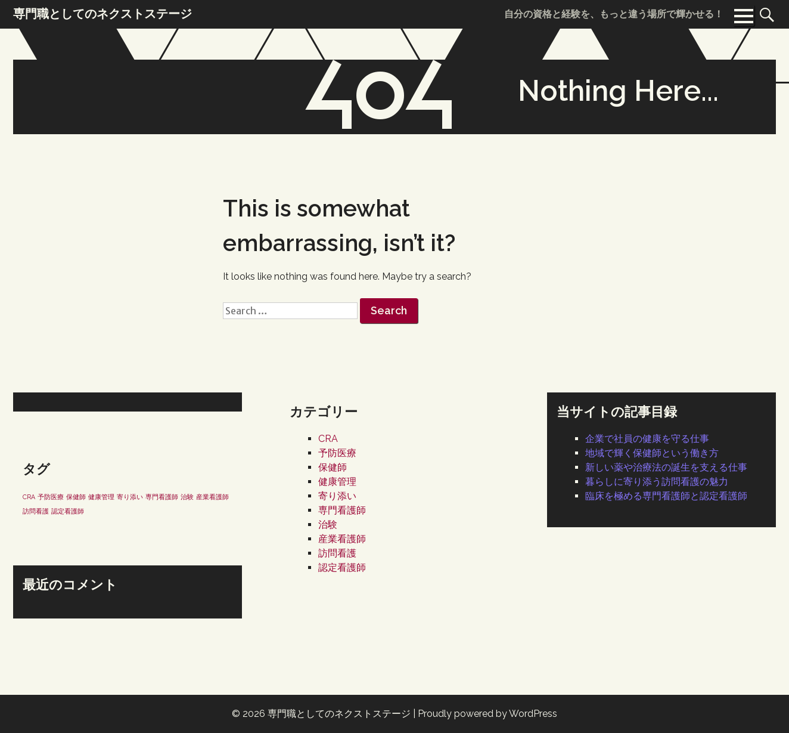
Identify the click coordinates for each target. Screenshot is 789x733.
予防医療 (337, 453)
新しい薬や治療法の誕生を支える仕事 (666, 467)
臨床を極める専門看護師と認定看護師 (666, 496)
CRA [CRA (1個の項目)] (29, 496)
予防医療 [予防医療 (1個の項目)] (51, 496)
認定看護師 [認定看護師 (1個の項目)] (67, 511)
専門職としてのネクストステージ (339, 713)
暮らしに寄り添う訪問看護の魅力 (656, 481)
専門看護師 (342, 510)
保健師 (332, 467)
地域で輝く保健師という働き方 (652, 453)
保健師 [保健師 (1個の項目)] (76, 496)
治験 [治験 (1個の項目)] (187, 496)
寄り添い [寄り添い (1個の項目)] (130, 496)
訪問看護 (337, 553)
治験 (327, 524)
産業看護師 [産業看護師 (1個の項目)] (212, 496)
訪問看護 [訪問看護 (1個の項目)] (36, 511)
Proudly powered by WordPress (487, 713)
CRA (328, 438)
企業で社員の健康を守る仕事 (647, 438)
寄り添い (337, 496)
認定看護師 (342, 567)
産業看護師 (342, 539)
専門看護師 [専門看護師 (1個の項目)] (161, 496)
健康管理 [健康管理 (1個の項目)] (101, 496)
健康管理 (337, 481)
